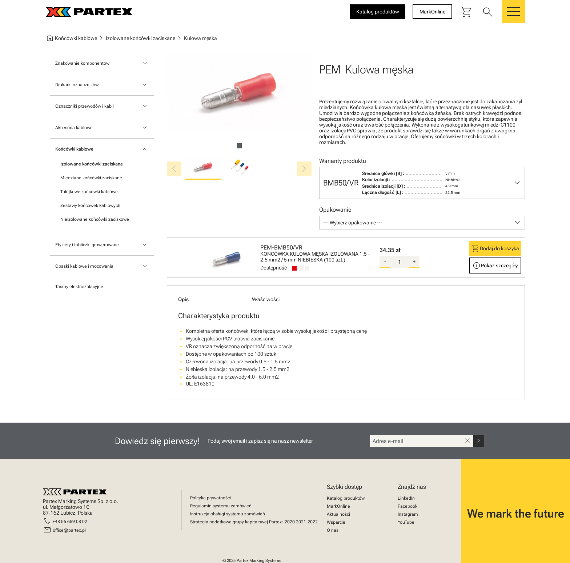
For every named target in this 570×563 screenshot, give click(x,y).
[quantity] (399, 262)
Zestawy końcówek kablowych (90, 205)
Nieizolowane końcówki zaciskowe (94, 219)
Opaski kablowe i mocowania (84, 266)
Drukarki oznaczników (77, 84)
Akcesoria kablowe (74, 127)
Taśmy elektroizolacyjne (79, 286)
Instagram (408, 514)
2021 (301, 521)
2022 (313, 521)
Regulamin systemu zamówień (221, 505)
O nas (332, 530)
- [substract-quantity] (385, 261)
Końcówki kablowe (74, 149)
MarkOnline (338, 506)
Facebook (407, 506)
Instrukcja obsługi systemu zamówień (227, 513)
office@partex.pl (69, 530)
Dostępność (273, 268)
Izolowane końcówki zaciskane (91, 164)
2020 (290, 521)
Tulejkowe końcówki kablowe (89, 191)
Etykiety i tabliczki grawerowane (87, 244)
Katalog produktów (346, 498)
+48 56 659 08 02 (70, 521)
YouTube (406, 522)
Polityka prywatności (210, 497)
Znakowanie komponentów (82, 63)
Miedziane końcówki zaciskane (91, 177)
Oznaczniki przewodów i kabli (84, 106)
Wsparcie (336, 522)
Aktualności (338, 514)
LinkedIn (406, 498)
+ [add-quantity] (414, 261)
